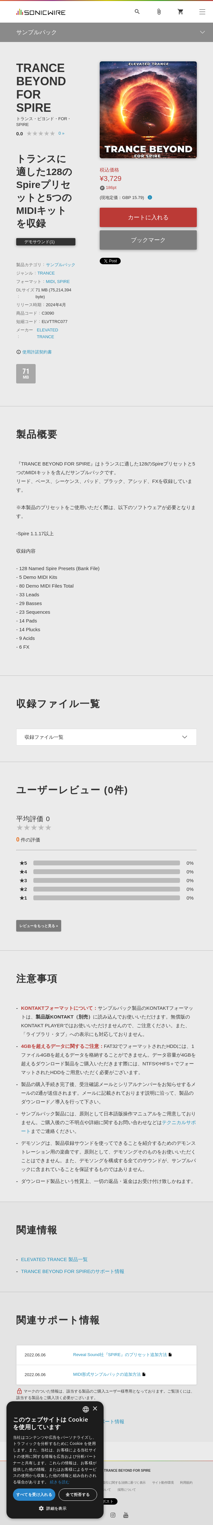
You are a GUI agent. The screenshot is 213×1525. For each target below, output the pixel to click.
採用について (127, 1489)
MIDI (50, 281)
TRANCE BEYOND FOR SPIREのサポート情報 (72, 1271)
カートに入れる (148, 217)
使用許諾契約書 (34, 352)
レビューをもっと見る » (38, 926)
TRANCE (46, 273)
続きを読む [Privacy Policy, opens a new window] (60, 1482)
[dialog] (55, 1460)
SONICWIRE (40, 12)
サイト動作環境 (163, 1482)
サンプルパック (60, 264)
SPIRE (63, 281)
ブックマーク (148, 240)
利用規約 (186, 1482)
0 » (61, 133)
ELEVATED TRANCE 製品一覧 (54, 1259)
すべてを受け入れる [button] (34, 1494)
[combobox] (86, 1409)
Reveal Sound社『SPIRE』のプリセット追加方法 (120, 1354)
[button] (55, 1508)
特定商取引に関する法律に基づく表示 (119, 1482)
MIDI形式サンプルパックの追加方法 (107, 1374)
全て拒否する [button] (78, 1494)
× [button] (94, 1408)
